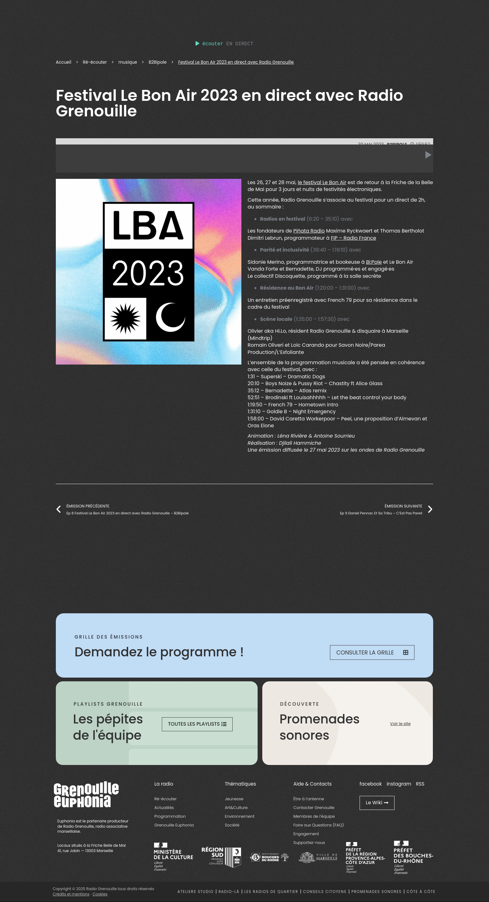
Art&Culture (236, 807)
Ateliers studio (195, 891)
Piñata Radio (309, 230)
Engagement (306, 833)
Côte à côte (421, 891)
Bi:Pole (374, 262)
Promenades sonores (376, 891)
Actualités (164, 807)
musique (128, 62)
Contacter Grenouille (314, 807)
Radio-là (229, 891)
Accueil (63, 62)
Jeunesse (234, 799)
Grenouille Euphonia (174, 825)
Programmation (170, 816)
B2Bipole (158, 62)
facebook (371, 784)
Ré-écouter (95, 62)
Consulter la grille (372, 652)
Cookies (100, 894)
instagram (399, 784)
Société (232, 825)
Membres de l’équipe (314, 816)
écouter (209, 44)
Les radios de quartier (271, 891)
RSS (420, 784)
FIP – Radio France (353, 238)
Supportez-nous (309, 842)
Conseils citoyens (324, 891)
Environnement (239, 816)
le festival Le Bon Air (322, 182)
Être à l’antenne (308, 799)
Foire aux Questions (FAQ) (318, 825)
